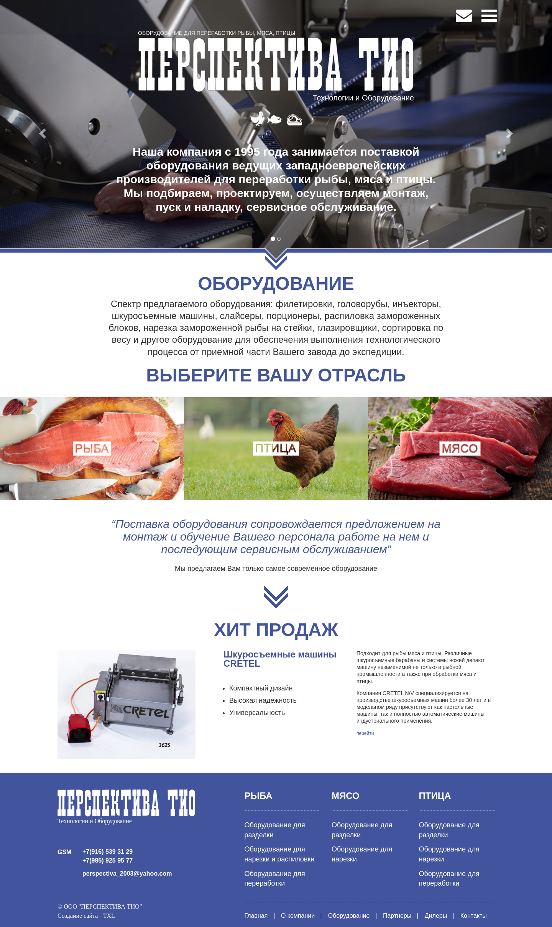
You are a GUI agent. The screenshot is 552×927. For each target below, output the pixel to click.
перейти (365, 733)
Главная (256, 915)
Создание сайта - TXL (86, 915)
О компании (298, 915)
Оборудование (349, 915)
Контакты (473, 915)
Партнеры (397, 915)
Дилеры (436, 915)
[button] (41, 131)
